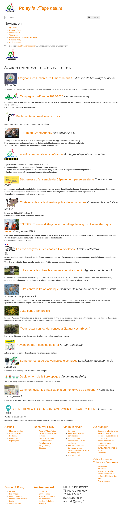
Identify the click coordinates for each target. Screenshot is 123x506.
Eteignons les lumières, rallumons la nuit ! (38, 78)
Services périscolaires (106, 471)
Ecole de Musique (16, 496)
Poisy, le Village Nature (47, 431)
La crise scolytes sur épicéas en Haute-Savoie (40, 249)
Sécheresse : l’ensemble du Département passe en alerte (49, 179)
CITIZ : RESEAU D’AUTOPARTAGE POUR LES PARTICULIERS (51, 409)
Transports (102, 453)
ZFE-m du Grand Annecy (28, 132)
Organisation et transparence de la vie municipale (76, 440)
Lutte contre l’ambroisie (27, 310)
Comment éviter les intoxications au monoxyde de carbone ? (51, 389)
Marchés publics (74, 453)
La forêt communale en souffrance (34, 154)
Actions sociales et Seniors (108, 436)
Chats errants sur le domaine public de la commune (45, 202)
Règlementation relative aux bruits (32, 116)
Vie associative (15, 504)
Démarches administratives (108, 431)
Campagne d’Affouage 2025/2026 (34, 96)
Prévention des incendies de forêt (32, 344)
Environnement (44, 494)
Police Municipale (104, 433)
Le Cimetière (102, 438)
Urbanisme (43, 491)
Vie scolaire (102, 469)
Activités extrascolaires (106, 474)
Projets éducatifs (104, 481)
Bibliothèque (14, 494)
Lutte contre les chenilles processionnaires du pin (44, 270)
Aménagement (29, 46)
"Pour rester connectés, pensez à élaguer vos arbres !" (47, 328)
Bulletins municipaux (76, 446)
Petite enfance (103, 466)
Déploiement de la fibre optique (32, 376)
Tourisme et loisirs (45, 441)
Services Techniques (46, 501)
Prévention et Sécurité (106, 441)
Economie (42, 504)
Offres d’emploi (74, 455)
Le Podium (13, 491)
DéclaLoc (42, 448)
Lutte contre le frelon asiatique (32, 289)
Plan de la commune (46, 438)
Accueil (19, 46)
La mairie (71, 431)
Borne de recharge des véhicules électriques (41, 360)
